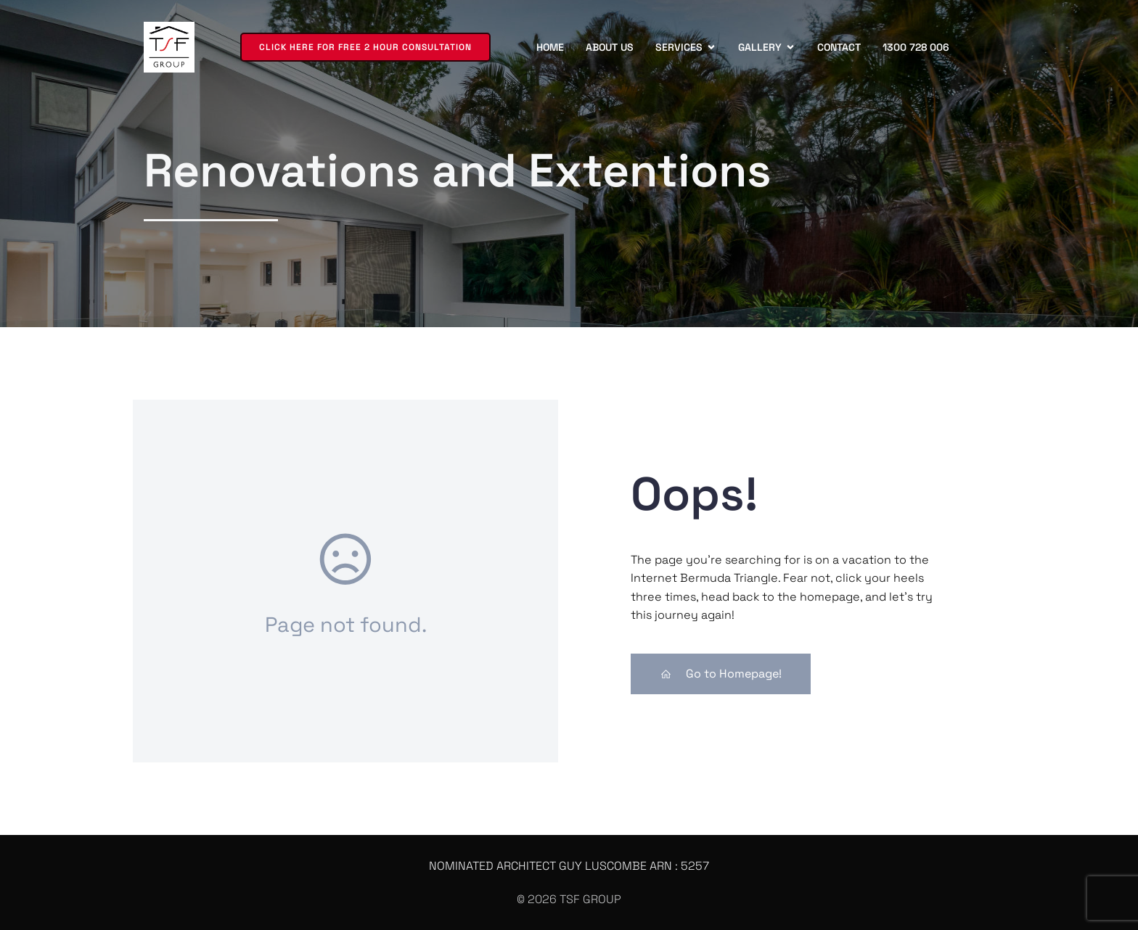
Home (550, 47)
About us (610, 47)
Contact (839, 47)
